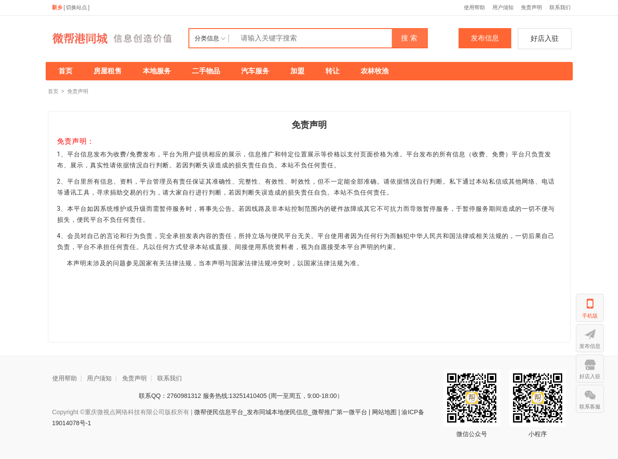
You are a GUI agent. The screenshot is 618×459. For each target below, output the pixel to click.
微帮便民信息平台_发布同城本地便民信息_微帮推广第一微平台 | (281, 412)
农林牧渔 (375, 71)
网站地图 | (386, 412)
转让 (332, 71)
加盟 (297, 71)
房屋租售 (108, 71)
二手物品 (206, 71)
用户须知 (502, 7)
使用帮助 (474, 7)
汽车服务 (255, 71)
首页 (65, 71)
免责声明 (531, 7)
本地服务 (157, 71)
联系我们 (560, 7)
